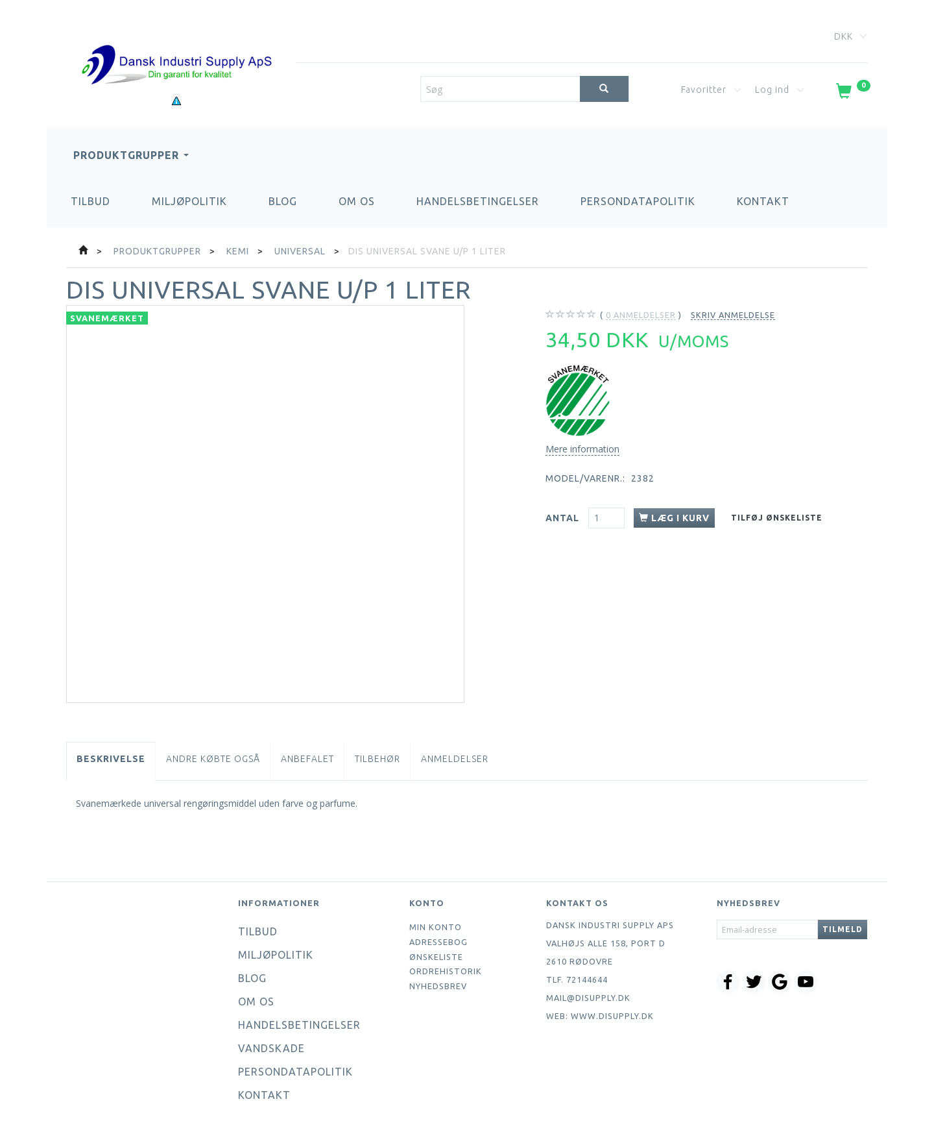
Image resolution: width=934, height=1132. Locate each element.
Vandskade (271, 1048)
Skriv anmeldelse (733, 314)
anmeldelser (641, 315)
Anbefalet (307, 759)
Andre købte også (213, 759)
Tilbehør (377, 759)
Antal (563, 518)
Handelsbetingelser (477, 201)
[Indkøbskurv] (851, 93)
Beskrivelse (111, 759)
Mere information (582, 449)
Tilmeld (842, 929)
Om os (357, 201)
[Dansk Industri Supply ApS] (176, 45)
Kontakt (763, 201)
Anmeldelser (454, 759)
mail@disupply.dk (588, 997)
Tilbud (90, 201)
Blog (283, 201)
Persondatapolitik (638, 201)
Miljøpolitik (189, 201)
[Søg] (604, 89)
